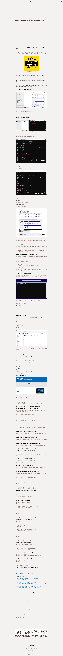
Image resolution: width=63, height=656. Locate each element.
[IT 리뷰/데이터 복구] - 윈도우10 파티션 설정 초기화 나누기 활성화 (28, 587)
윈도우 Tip (19, 617)
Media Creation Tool (31, 403)
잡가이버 (31, 1)
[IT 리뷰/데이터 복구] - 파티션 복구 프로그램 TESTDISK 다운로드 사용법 (29, 586)
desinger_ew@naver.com (33, 650)
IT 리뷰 (16, 617)
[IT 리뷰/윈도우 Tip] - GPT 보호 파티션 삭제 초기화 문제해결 (27, 582)
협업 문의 (31, 648)
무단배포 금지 (35, 648)
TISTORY (32, 654)
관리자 (34, 654)
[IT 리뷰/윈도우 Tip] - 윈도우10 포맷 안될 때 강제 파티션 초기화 (28, 578)
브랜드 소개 (27, 648)
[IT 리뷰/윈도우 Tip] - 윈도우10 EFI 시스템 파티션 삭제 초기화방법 (28, 579)
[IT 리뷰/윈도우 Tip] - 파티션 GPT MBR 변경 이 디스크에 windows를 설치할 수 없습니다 (32, 583)
